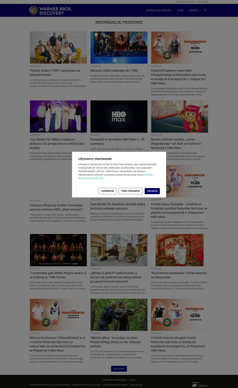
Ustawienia (107, 191)
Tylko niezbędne (130, 191)
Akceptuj (152, 191)
